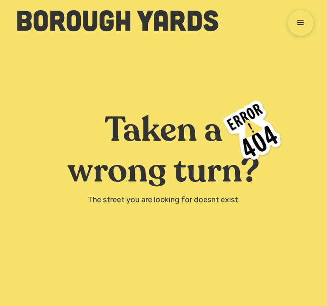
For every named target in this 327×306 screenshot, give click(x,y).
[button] (300, 23)
